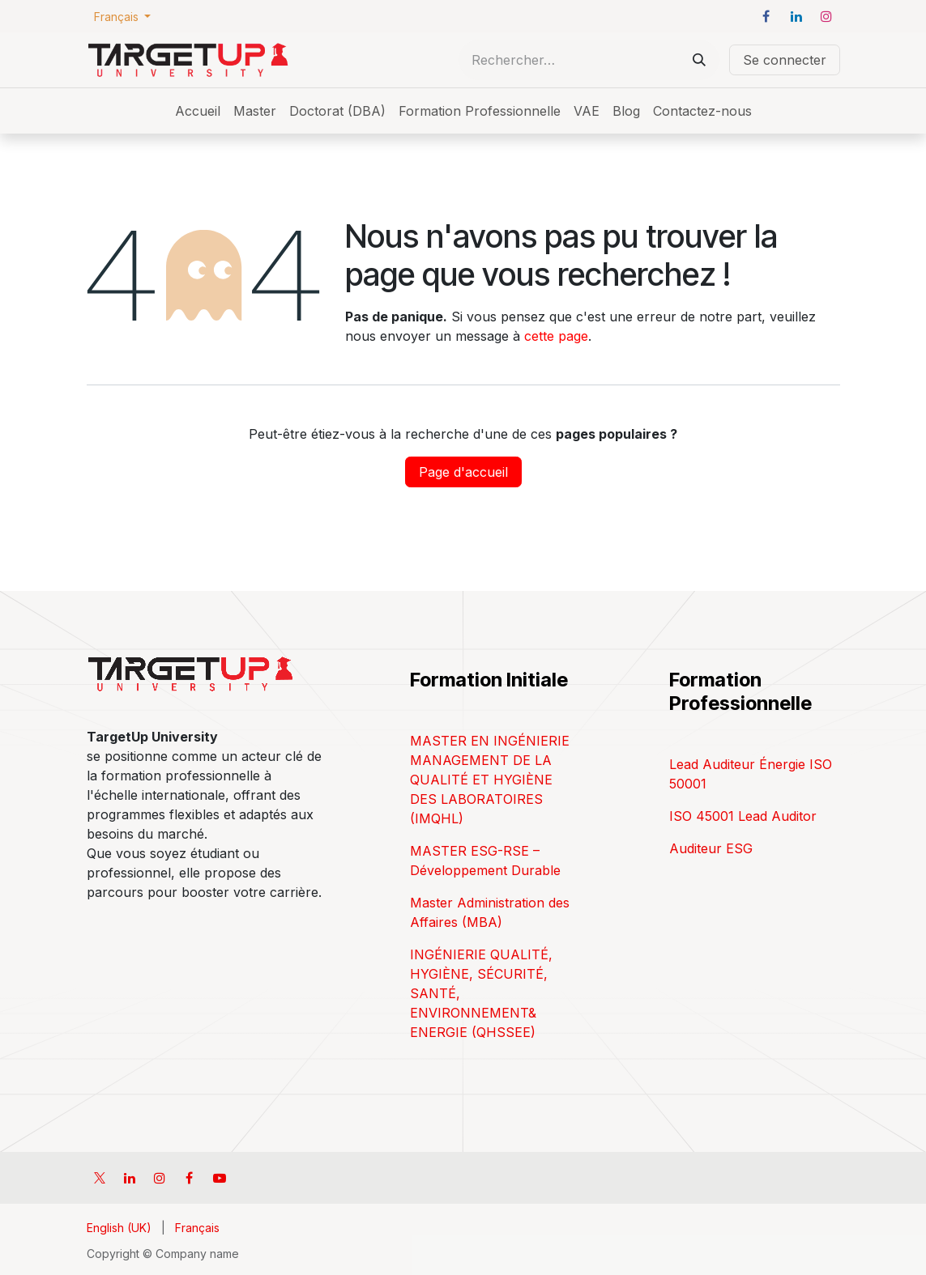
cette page (556, 336)
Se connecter (784, 60)
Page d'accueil (463, 472)
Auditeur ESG (711, 848)
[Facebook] (766, 16)
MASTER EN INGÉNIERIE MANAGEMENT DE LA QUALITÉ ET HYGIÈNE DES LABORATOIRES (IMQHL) (490, 780)
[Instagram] (826, 16)
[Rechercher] (699, 60)
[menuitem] (198, 111)
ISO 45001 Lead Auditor (743, 816)
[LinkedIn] (796, 16)
